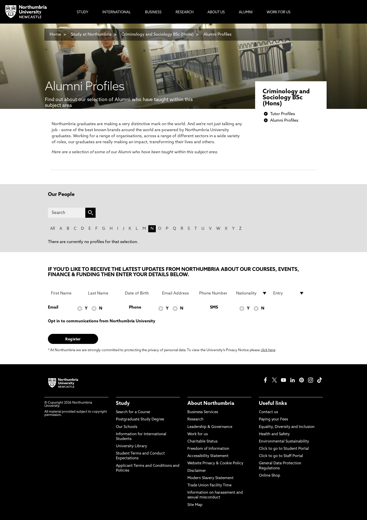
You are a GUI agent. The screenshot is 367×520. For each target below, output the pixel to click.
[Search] (66, 213)
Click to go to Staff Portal (281, 456)
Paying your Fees (273, 419)
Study (123, 403)
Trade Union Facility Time (209, 485)
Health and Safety (274, 434)
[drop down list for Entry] (289, 293)
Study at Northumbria (91, 35)
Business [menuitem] (153, 12)
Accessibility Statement (208, 456)
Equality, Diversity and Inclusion (287, 427)
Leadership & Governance (209, 427)
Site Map (194, 505)
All (52, 229)
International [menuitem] (116, 12)
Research (195, 419)
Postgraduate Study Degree (140, 419)
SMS (214, 308)
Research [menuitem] (184, 12)
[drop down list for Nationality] (252, 293)
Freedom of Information (208, 449)
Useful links (273, 403)
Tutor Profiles (282, 114)
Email (53, 308)
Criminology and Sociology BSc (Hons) (157, 35)
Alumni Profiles (217, 35)
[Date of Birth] (140, 293)
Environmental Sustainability (284, 441)
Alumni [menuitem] (246, 12)
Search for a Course (133, 412)
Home (55, 35)
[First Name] (66, 293)
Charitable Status (202, 441)
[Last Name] (104, 293)
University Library (131, 446)
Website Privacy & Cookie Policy (215, 463)
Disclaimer (196, 471)
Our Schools (126, 427)
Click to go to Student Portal (284, 449)
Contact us (268, 412)
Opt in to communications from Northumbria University (101, 321)
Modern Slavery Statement (210, 478)
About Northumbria (210, 403)
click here (268, 350)
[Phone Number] (215, 293)
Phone (135, 308)
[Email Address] (178, 293)
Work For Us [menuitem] (278, 12)
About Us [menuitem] (216, 12)
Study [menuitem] (82, 12)
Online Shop (269, 476)
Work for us (197, 434)
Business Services (202, 412)
